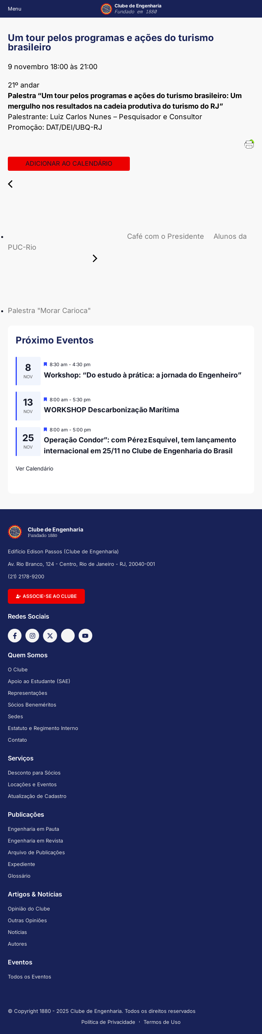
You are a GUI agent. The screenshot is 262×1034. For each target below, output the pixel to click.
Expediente (21, 864)
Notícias (17, 932)
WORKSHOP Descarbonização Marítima (111, 410)
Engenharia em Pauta (33, 829)
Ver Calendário (34, 468)
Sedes (15, 716)
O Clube (18, 669)
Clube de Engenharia (138, 8)
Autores (17, 944)
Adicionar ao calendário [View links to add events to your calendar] (69, 163)
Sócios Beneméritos (32, 704)
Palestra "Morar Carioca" (109, 310)
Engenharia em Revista (35, 840)
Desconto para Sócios (34, 772)
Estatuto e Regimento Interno (43, 728)
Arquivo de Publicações (36, 852)
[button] (13, 9)
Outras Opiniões (27, 920)
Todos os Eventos (29, 976)
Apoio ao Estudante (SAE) (39, 681)
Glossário (19, 876)
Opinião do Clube (29, 908)
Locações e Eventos (32, 784)
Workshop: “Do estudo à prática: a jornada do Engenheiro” (143, 375)
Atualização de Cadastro (37, 796)
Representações (27, 693)
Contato (17, 740)
